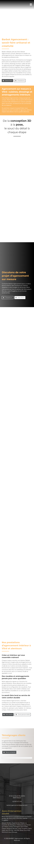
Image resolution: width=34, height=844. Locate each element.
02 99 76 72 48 (17, 801)
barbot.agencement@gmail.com (17, 805)
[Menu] (31, 4)
